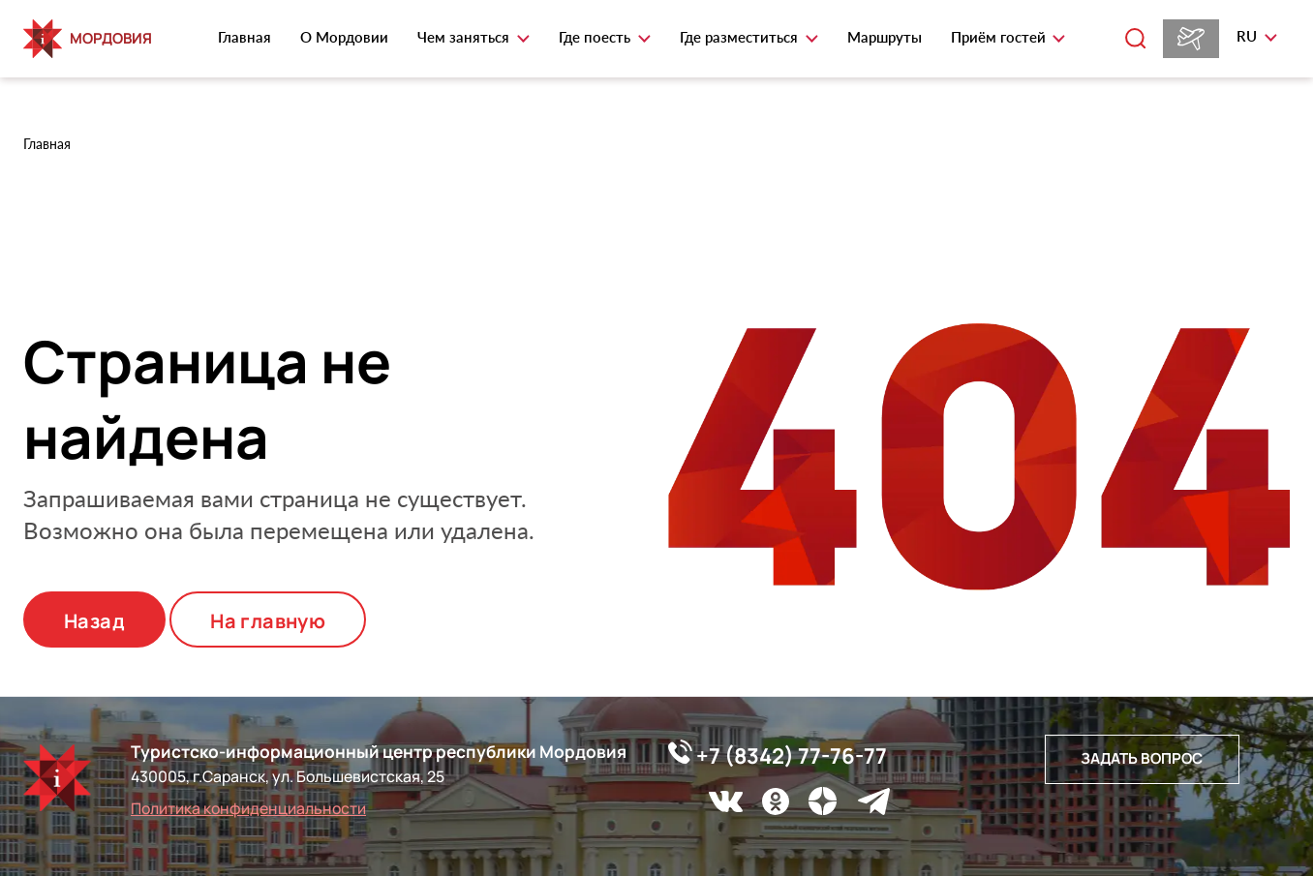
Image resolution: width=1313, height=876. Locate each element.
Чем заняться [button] (465, 36)
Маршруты (884, 36)
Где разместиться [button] (741, 36)
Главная (244, 36)
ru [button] (1249, 36)
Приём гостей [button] (1000, 36)
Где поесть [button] (596, 36)
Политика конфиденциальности (248, 808)
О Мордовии (344, 36)
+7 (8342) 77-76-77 (777, 755)
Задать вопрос (1142, 758)
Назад (94, 621)
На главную (267, 621)
